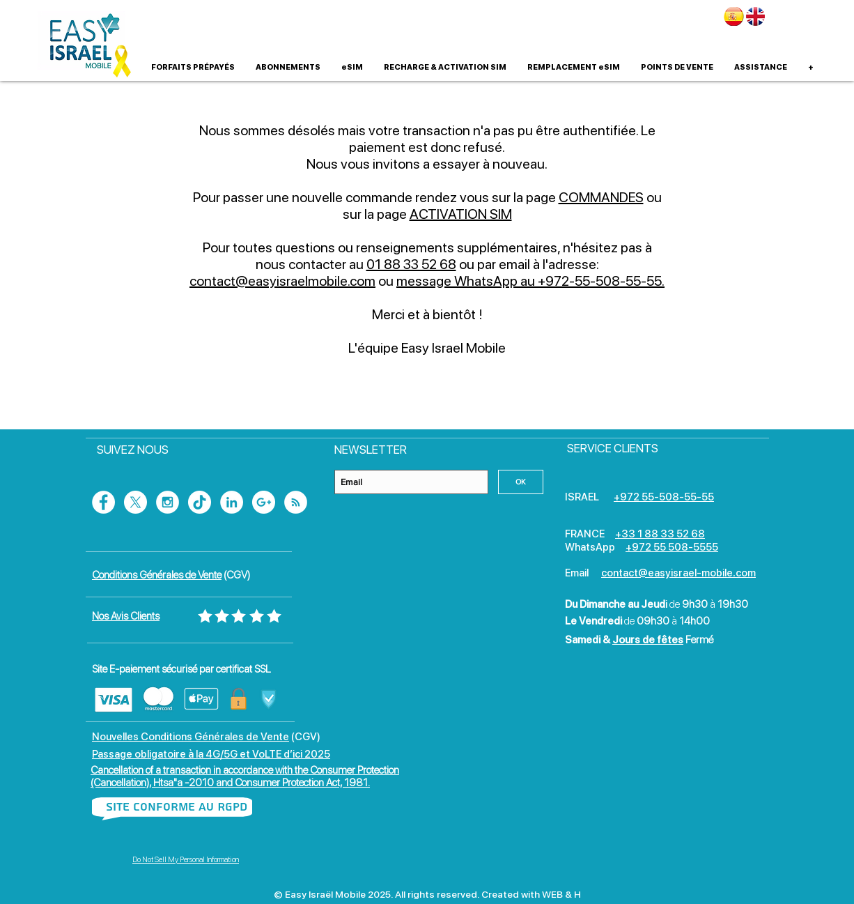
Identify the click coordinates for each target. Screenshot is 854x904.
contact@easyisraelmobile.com (282, 281)
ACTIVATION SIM (461, 214)
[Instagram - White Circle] (167, 502)
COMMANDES (601, 197)
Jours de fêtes (647, 640)
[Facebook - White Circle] (103, 502)
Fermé (699, 640)
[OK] (520, 482)
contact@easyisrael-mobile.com (678, 573)
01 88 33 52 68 (411, 264)
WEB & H (561, 894)
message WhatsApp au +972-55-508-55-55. (530, 281)
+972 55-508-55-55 (664, 497)
